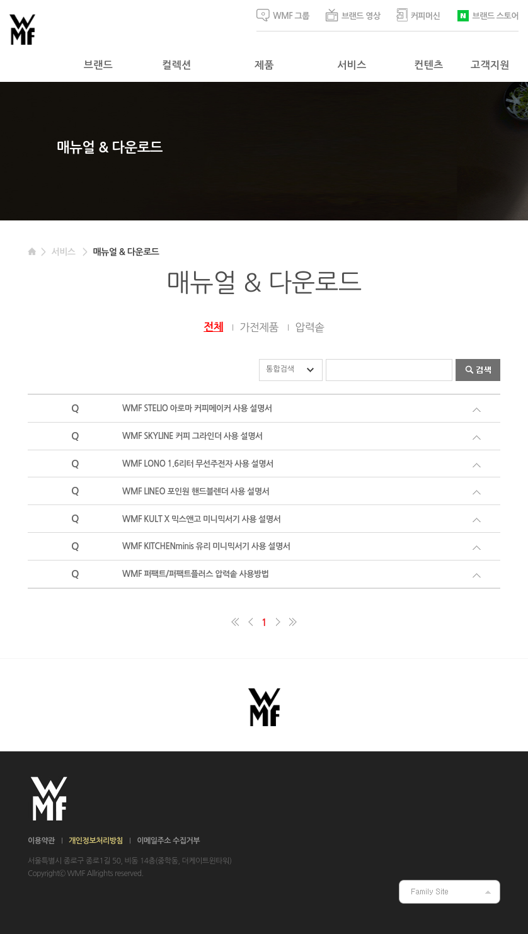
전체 (213, 327)
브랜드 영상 (353, 15)
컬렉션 (176, 65)
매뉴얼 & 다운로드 (126, 252)
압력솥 (309, 327)
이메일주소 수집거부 (168, 841)
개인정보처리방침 (96, 841)
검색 (478, 370)
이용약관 (41, 841)
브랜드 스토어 (487, 14)
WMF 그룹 (282, 15)
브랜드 (98, 65)
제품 (264, 65)
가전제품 (258, 327)
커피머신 (418, 14)
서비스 (351, 65)
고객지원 (490, 65)
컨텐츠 (428, 65)
